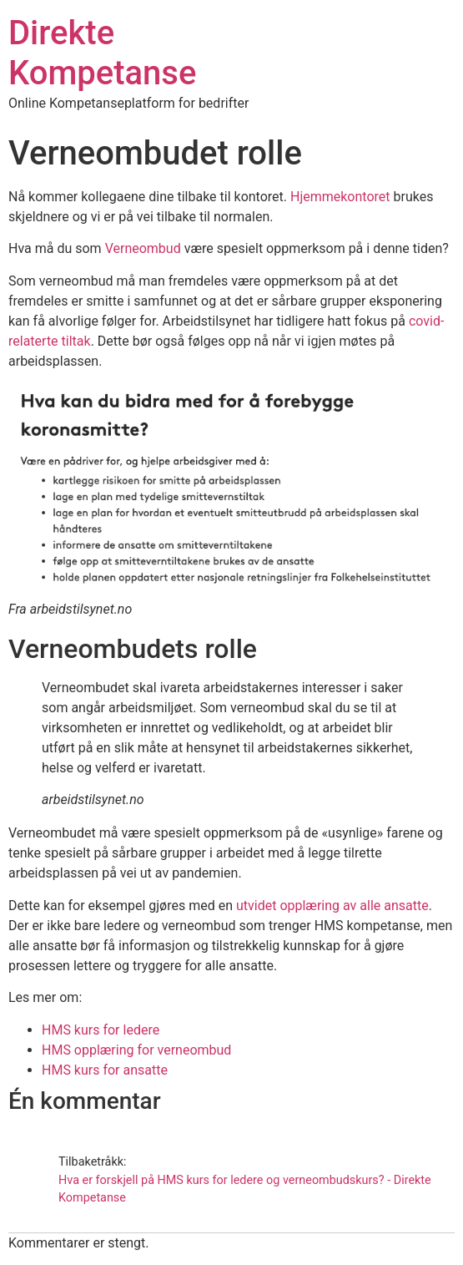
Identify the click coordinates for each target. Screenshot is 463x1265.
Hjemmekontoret (340, 197)
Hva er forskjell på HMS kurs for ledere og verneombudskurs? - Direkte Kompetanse (244, 1189)
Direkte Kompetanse (102, 53)
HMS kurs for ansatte (105, 1070)
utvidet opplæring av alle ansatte (332, 905)
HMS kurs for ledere (100, 1030)
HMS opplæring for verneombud (136, 1050)
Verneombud (143, 248)
